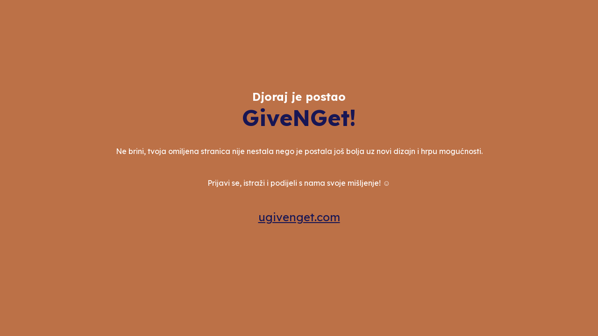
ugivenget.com (299, 217)
